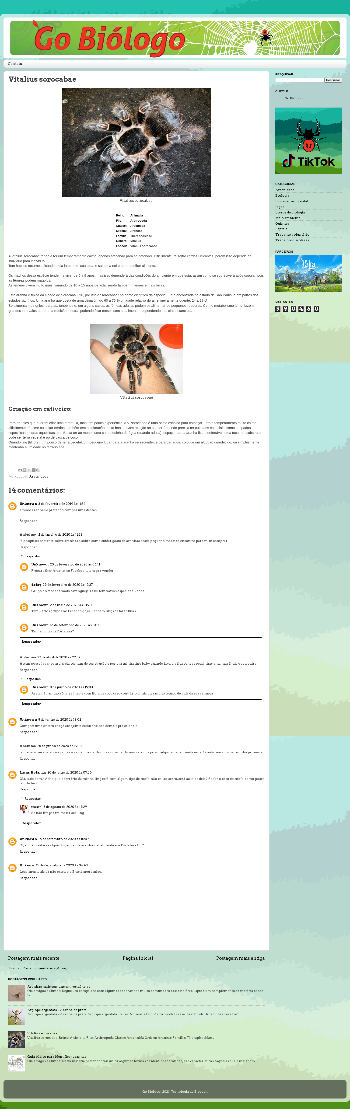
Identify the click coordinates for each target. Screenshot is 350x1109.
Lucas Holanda (33, 772)
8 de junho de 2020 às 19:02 (59, 719)
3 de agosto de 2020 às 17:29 (65, 807)
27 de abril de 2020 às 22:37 (58, 657)
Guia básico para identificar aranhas (56, 1056)
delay (36, 584)
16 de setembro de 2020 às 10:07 (63, 839)
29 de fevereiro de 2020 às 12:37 (68, 584)
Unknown (28, 504)
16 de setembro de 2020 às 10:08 (75, 625)
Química (282, 223)
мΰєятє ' (36, 807)
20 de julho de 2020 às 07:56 (69, 772)
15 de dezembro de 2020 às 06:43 (62, 865)
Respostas (32, 556)
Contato (15, 64)
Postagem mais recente (34, 958)
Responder (28, 521)
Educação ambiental (291, 201)
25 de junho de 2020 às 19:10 (59, 746)
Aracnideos (38, 476)
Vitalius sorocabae (42, 1033)
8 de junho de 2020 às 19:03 (71, 687)
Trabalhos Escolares (292, 240)
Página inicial (138, 958)
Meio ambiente (287, 218)
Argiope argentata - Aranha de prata (57, 1010)
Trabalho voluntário (292, 234)
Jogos (279, 207)
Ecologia (282, 195)
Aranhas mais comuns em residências (58, 986)
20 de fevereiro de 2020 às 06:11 (75, 564)
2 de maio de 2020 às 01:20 (71, 605)
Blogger (200, 1091)
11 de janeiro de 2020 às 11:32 (59, 534)
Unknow (27, 865)
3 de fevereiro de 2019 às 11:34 (62, 504)
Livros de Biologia (290, 212)
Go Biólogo (294, 98)
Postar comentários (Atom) (45, 968)
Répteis (281, 229)
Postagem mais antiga (240, 958)
